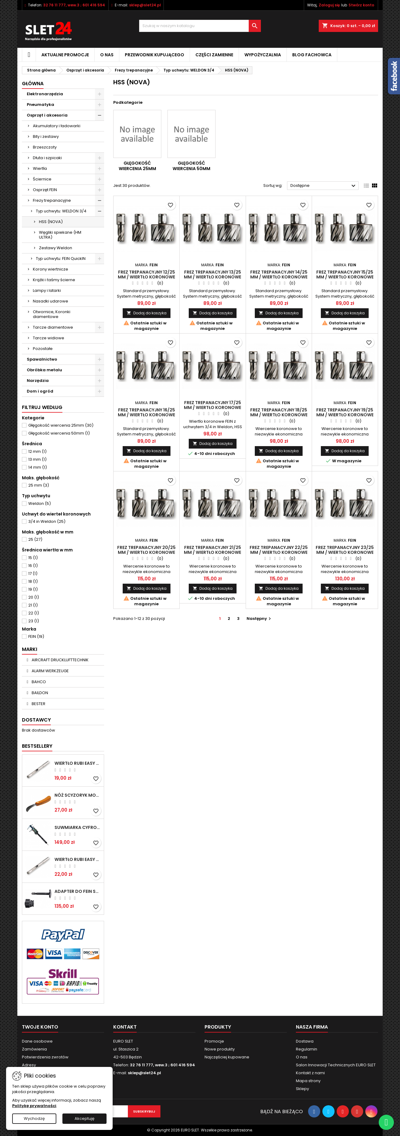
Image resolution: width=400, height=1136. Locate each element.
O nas (107, 55)
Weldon (39, 503)
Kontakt (125, 1026)
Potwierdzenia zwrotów (45, 1057)
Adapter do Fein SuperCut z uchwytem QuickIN (77, 891)
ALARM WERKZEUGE (50, 671)
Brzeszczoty (45, 147)
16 (33, 565)
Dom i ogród (40, 391)
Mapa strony (308, 1081)
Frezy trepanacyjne (52, 200)
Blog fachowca (312, 55)
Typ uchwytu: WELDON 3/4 (61, 211)
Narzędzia (38, 380)
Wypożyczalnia (262, 55)
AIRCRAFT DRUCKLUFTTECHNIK (60, 660)
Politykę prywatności (34, 1106)
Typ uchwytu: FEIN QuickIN (61, 258)
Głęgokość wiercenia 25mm (60, 425)
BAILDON (39, 693)
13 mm (37, 459)
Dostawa (305, 1041)
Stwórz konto (361, 5)
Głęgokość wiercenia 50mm (59, 433)
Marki (29, 649)
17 (32, 573)
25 (35, 539)
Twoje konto (40, 1026)
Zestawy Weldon (55, 248)
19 (33, 589)
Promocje (214, 1041)
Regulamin (306, 1049)
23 (33, 621)
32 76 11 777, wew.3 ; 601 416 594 (74, 5)
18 (33, 581)
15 (33, 558)
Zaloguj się (329, 5)
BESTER (38, 704)
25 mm (38, 485)
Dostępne (323, 186)
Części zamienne (214, 55)
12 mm (37, 451)
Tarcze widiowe (48, 338)
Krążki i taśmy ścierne (54, 280)
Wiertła (40, 168)
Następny (259, 618)
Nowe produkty (220, 1049)
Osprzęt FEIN (45, 190)
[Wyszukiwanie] (200, 26)
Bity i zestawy (46, 136)
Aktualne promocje (65, 55)
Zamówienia (34, 1049)
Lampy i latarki (47, 290)
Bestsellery (37, 746)
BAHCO (38, 682)
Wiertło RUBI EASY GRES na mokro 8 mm (77, 859)
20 (33, 597)
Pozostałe (43, 348)
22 (33, 613)
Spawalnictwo (42, 359)
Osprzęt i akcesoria (47, 115)
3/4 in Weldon (46, 521)
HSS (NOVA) (51, 222)
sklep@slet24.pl (145, 5)
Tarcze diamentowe (53, 327)
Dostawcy (36, 719)
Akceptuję (84, 1118)
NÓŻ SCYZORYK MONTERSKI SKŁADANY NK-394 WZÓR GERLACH (77, 795)
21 (33, 605)
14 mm (37, 467)
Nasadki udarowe (50, 301)
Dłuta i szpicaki (47, 158)
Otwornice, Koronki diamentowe (51, 314)
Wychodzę (34, 1118)
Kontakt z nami (310, 1073)
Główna (33, 83)
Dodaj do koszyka (147, 313)
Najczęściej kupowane (227, 1057)
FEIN (36, 636)
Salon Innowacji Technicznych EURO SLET (336, 1065)
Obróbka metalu (44, 370)
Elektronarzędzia (45, 94)
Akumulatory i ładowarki (56, 126)
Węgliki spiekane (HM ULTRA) (60, 234)
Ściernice (42, 179)
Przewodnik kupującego (154, 55)
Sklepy (302, 1089)
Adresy (29, 1065)
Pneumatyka (40, 104)
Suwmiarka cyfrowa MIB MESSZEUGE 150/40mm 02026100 (77, 827)
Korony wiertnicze (50, 269)
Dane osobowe (37, 1041)
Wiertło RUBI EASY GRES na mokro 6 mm (77, 763)
